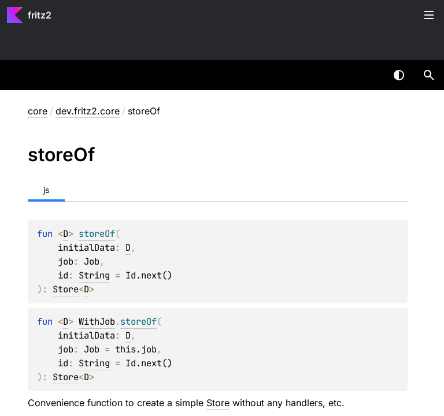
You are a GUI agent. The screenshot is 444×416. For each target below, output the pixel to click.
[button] (429, 75)
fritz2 (39, 15)
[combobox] (369, 75)
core (37, 111)
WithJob (97, 321)
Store (66, 289)
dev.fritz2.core (88, 111)
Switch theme (399, 75)
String (94, 275)
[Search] (429, 75)
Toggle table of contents (429, 15)
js (46, 190)
